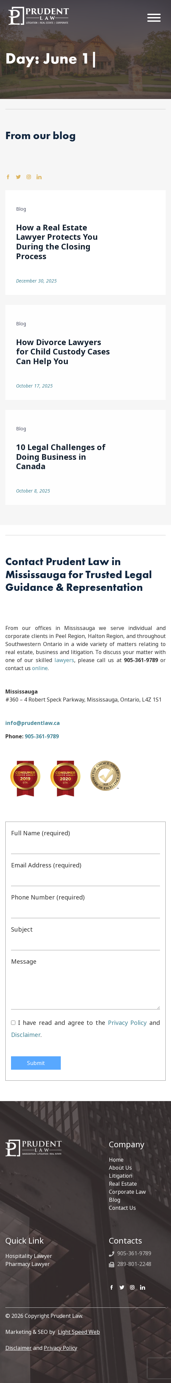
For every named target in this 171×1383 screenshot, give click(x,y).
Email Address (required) (85, 873)
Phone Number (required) (85, 905)
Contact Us (122, 1208)
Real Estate (123, 1184)
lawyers (64, 660)
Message (85, 983)
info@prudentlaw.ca (32, 723)
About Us (120, 1168)
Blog (114, 1200)
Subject (85, 937)
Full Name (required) (85, 841)
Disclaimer (25, 1034)
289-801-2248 (130, 1264)
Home (116, 1160)
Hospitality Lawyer (28, 1256)
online (40, 668)
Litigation (120, 1176)
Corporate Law (127, 1192)
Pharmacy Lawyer (27, 1264)
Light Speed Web (79, 1332)
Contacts (125, 1241)
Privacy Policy (127, 1022)
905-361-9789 (42, 736)
